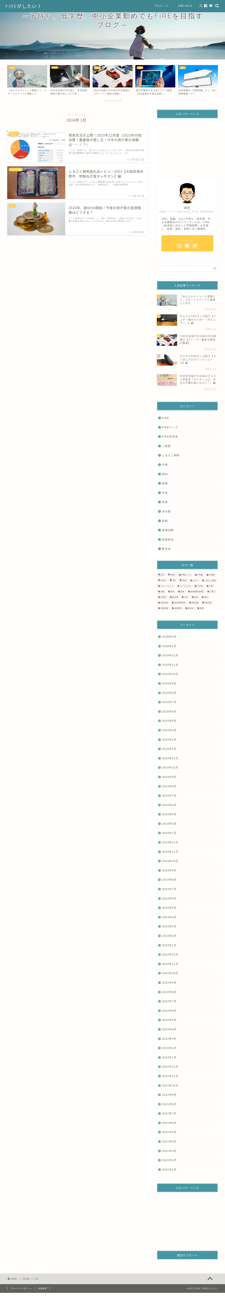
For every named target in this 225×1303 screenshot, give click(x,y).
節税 (165, 520)
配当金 (166, 548)
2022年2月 (169, 1047)
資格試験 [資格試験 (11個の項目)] (164, 608)
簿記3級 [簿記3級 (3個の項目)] (208, 603)
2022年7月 (169, 1001)
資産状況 (168, 539)
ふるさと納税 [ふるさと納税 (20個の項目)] (210, 580)
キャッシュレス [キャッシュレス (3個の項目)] (167, 586)
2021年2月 (169, 1160)
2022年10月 (170, 973)
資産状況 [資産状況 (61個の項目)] (178, 608)
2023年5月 (169, 907)
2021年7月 (169, 1113)
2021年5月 (169, 1132)
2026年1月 (169, 646)
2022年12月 (170, 954)
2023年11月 (170, 851)
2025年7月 (169, 702)
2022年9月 (169, 982)
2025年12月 (170, 655)
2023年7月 (169, 889)
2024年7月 (169, 795)
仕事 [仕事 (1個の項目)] (211, 586)
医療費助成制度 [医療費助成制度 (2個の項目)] (197, 592)
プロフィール (161, 5)
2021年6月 (169, 1122)
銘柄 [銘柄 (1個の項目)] (202, 608)
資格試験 (168, 530)
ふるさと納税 (171, 455)
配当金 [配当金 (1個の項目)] (191, 608)
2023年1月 (169, 945)
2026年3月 (169, 636)
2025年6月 (169, 711)
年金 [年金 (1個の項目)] (186, 597)
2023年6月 (169, 898)
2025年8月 (169, 692)
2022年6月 (169, 1010)
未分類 (166, 511)
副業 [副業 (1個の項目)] (182, 592)
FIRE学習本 (170, 436)
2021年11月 (170, 1076)
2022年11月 (170, 963)
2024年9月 (169, 776)
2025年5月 (169, 720)
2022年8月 (169, 992)
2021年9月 (169, 1094)
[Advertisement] (187, 144)
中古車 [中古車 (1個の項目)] (200, 586)
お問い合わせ (185, 5)
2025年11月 (170, 664)
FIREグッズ (170, 427)
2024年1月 (169, 832)
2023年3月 (169, 926)
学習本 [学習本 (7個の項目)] (163, 597)
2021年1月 (169, 1169)
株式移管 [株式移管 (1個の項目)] (164, 603)
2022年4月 (169, 1029)
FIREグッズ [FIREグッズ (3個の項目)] (186, 575)
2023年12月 (170, 842)
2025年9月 (169, 683)
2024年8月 (169, 786)
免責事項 (42, 1288)
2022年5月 (169, 1019)
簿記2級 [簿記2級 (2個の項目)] (195, 603)
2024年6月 (169, 805)
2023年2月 (169, 935)
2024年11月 (170, 758)
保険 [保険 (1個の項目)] (162, 592)
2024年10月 (170, 767)
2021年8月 (169, 1104)
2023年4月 (169, 917)
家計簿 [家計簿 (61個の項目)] (175, 597)
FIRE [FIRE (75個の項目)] (173, 575)
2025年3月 (169, 730)
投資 (165, 501)
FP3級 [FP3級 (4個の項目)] (211, 575)
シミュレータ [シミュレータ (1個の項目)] (185, 586)
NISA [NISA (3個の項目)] (184, 580)
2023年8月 (169, 879)
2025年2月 (169, 739)
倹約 (165, 474)
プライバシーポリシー (21, 1288)
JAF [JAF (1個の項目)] (174, 580)
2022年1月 (169, 1057)
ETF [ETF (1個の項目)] (162, 575)
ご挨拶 (166, 446)
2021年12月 (170, 1066)
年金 (165, 492)
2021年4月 (169, 1141)
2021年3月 (169, 1150)
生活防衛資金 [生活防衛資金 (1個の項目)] (179, 603)
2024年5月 (169, 814)
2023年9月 (169, 870)
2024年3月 (169, 823)
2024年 (26, 1278)
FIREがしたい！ (23, 6)
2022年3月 (169, 1038)
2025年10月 (170, 674)
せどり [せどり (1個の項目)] (195, 580)
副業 (165, 483)
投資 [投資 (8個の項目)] (196, 597)
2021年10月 (170, 1085)
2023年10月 (170, 861)
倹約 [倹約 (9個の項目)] (172, 592)
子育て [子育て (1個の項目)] (212, 592)
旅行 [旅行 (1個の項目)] (206, 597)
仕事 (165, 464)
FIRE (165, 417)
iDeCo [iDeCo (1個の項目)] (163, 580)
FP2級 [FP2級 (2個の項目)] (200, 575)
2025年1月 (169, 748)
